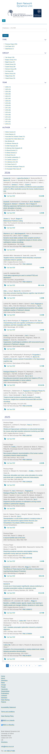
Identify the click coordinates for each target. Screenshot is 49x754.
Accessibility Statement (8, 707)
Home (3, 676)
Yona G (29, 425)
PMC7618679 (27, 655)
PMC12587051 (27, 435)
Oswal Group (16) (9, 78)
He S (31, 201)
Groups (3, 685)
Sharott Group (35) (10, 64)
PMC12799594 (27, 633)
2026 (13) (7, 87)
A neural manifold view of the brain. (14, 538)
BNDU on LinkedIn (7, 720)
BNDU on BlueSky (7, 725)
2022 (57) (7, 96)
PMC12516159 (27, 558)
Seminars (4, 697)
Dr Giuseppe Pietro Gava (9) (12, 169)
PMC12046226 (27, 481)
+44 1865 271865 (9, 751)
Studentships (5, 691)
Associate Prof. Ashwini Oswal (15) (14, 136)
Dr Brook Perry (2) (9, 155)
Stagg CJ (28, 567)
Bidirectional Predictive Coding (13, 221)
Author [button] (6, 127)
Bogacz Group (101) (10, 59)
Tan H (28, 204)
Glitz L (5, 291)
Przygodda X (36, 354)
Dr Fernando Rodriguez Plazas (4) (14, 166)
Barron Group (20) (9, 73)
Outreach (4, 695)
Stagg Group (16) (9, 76)
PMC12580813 (27, 609)
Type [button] (4, 40)
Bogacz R (33, 204)
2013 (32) (7, 117)
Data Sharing (5, 700)
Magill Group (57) (9, 62)
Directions (4, 680)
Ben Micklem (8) (9, 141)
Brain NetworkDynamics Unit (24, 4)
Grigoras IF (7, 599)
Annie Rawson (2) (9, 134)
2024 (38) (7, 91)
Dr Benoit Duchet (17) (10, 150)
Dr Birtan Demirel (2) (10, 152)
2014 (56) (7, 114)
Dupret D (28, 184)
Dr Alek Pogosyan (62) (11, 145)
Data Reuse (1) (9, 48)
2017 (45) (7, 107)
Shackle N (37, 201)
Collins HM (22, 621)
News (3, 682)
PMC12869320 (27, 264)
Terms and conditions (8, 712)
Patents (3, 702)
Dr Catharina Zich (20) (11, 162)
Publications (5, 693)
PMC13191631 (27, 246)
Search (5, 35)
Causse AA (6, 178)
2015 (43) (7, 112)
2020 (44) (7, 100)
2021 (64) (7, 98)
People (3, 687)
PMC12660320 (27, 459)
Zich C (19, 516)
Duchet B (6, 201)
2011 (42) (7, 121)
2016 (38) (7, 110)
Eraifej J (6, 335)
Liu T (12, 233)
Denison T (15, 184)
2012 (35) (7, 119)
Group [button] (5, 53)
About (3, 678)
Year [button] (4, 82)
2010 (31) (7, 124)
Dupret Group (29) (9, 66)
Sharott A (22, 204)
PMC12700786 (27, 406)
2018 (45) (7, 105)
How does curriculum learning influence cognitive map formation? (23, 293)
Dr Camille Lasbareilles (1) (12, 157)
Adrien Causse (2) (9, 132)
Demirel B (6, 567)
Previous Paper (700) (10, 44)
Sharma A (6, 233)
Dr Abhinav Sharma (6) (11, 143)
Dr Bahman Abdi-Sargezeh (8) (13, 148)
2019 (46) (7, 103)
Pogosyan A (7, 204)
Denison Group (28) (10, 69)
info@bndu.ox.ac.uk (7, 746)
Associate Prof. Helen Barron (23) (14, 139)
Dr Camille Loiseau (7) (11, 159)
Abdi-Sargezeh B (20, 233)
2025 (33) (7, 89)
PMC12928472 (27, 282)
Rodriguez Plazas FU (10, 372)
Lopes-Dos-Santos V (23, 178)
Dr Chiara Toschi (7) (10, 164)
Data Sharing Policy (7, 716)
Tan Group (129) (9, 57)
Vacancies (4, 689)
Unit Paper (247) (9, 46)
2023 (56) (7, 94)
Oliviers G (6, 218)
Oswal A (25, 235)
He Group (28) (8, 71)
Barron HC (6, 180)
